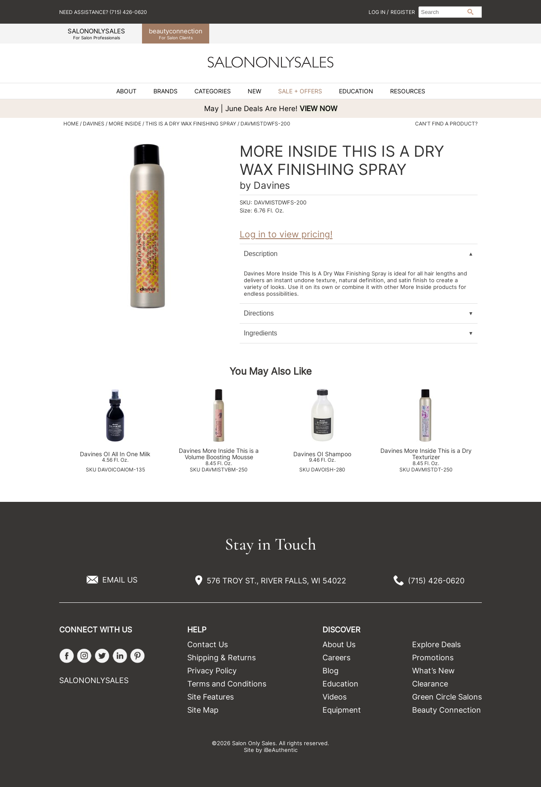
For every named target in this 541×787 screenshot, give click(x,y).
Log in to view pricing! (286, 234)
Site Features (210, 696)
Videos (334, 696)
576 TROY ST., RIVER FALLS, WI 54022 (276, 580)
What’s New (433, 670)
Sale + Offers (300, 91)
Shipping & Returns (221, 657)
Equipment (341, 709)
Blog (330, 670)
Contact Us (207, 644)
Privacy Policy (212, 670)
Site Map (203, 709)
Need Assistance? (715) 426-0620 (103, 12)
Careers (336, 657)
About (126, 91)
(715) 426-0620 (436, 580)
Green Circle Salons (447, 696)
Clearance (430, 683)
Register (403, 12)
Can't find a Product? (446, 124)
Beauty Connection (446, 709)
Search (470, 12)
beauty (175, 33)
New (254, 91)
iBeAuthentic (281, 749)
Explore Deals (436, 644)
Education (356, 91)
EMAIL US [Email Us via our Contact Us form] (119, 579)
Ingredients (260, 333)
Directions (259, 313)
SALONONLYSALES (96, 33)
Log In (378, 12)
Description (261, 253)
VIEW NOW (318, 108)
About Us (338, 644)
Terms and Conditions (226, 683)
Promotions (433, 657)
